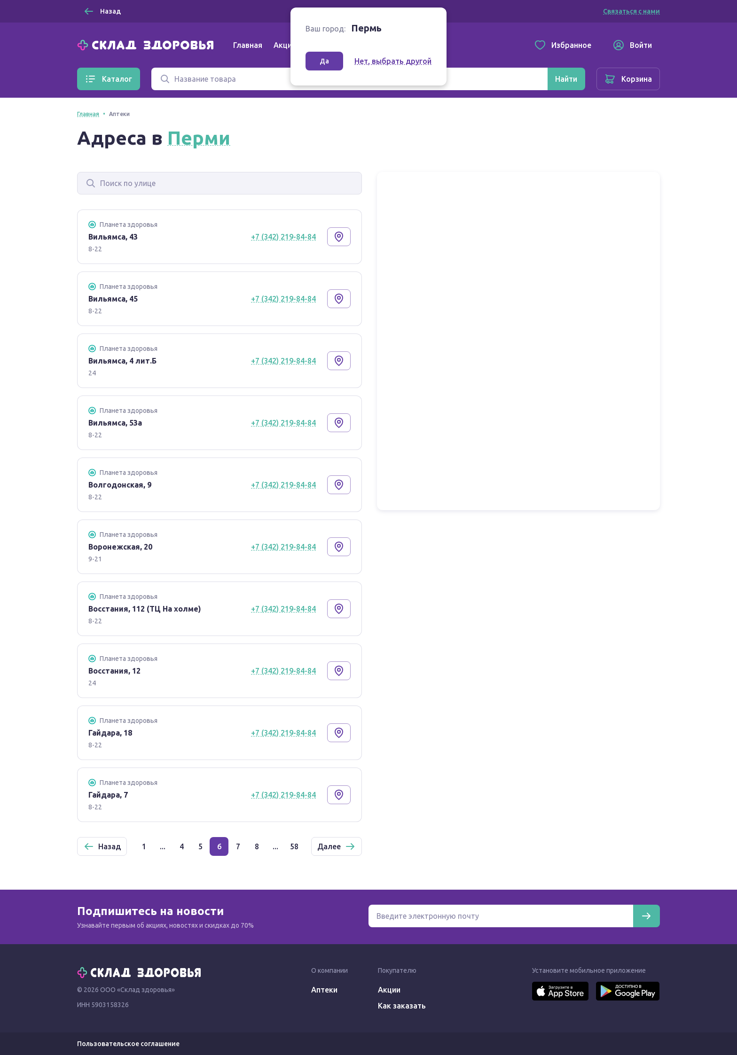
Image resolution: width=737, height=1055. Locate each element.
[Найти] (566, 79)
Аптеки (324, 989)
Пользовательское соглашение (128, 1043)
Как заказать (402, 1005)
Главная (247, 45)
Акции (285, 45)
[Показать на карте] (339, 236)
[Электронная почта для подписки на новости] (501, 916)
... (162, 846)
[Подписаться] (646, 916)
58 (294, 846)
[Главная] (147, 44)
